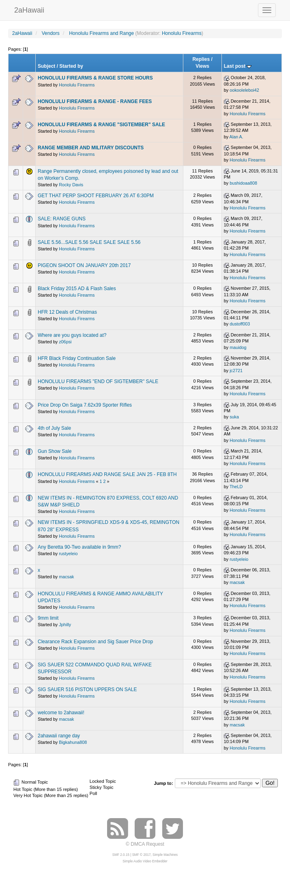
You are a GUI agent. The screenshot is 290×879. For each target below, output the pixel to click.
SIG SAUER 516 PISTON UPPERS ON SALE (87, 689)
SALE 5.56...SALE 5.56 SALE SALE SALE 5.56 (89, 242)
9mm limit (48, 618)
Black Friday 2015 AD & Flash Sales (77, 288)
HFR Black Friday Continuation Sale (77, 358)
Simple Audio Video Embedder (144, 861)
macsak (66, 576)
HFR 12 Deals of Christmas (67, 312)
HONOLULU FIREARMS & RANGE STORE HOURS (95, 78)
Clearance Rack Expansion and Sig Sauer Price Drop (95, 641)
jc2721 (236, 370)
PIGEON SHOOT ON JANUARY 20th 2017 (84, 265)
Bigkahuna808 (73, 742)
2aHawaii (29, 9)
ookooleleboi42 (244, 90)
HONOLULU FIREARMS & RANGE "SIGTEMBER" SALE (101, 124)
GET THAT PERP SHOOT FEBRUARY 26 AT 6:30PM (96, 195)
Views (202, 66)
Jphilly (65, 624)
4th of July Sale (54, 428)
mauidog (238, 347)
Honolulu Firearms (182, 33)
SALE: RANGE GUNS (62, 219)
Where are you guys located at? (72, 335)
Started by (71, 66)
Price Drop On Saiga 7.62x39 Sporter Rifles (85, 405)
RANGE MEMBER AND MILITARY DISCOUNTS (91, 148)
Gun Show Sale (54, 451)
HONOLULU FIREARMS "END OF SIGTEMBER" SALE (98, 381)
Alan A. (236, 136)
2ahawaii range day (59, 736)
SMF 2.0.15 (120, 855)
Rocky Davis (71, 184)
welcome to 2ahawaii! (61, 712)
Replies (201, 59)
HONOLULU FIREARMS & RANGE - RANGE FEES (95, 101)
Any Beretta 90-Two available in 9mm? (79, 547)
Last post (238, 66)
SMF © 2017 (141, 855)
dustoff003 (240, 323)
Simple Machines (165, 855)
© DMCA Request (145, 844)
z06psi (65, 341)
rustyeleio (68, 553)
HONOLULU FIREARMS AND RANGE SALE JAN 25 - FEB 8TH (107, 474)
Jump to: (163, 783)
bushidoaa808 (243, 183)
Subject (46, 66)
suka (234, 416)
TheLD (236, 486)
